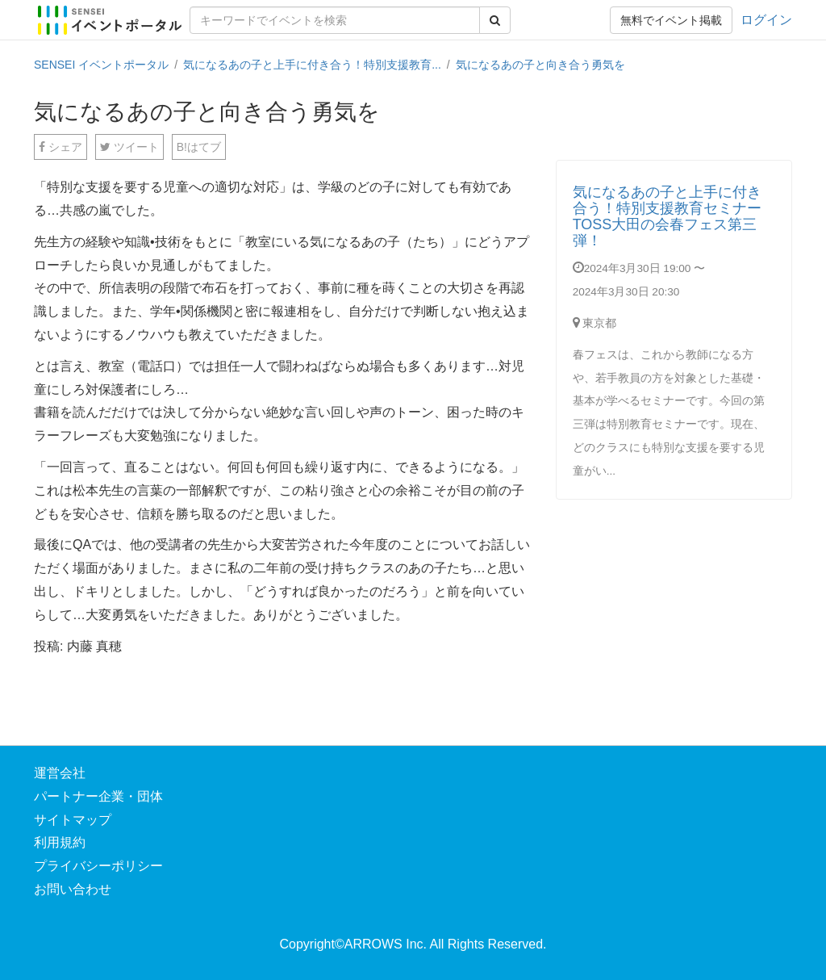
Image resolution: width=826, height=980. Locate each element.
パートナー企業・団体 (98, 796)
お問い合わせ (72, 889)
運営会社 (60, 773)
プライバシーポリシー (98, 866)
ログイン (766, 20)
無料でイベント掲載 (671, 20)
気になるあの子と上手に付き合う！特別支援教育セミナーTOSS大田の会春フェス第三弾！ (667, 216)
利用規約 (60, 842)
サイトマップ (72, 820)
